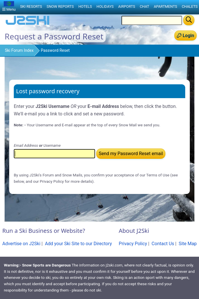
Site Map (188, 243)
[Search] (188, 20)
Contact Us (163, 243)
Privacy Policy (133, 243)
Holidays (105, 6)
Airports (126, 6)
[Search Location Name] (151, 20)
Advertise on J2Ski (21, 243)
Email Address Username (37, 145)
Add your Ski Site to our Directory (78, 243)
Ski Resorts (31, 6)
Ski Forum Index (19, 50)
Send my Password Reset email (131, 153)
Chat (144, 6)
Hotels (85, 6)
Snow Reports (60, 6)
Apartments (165, 6)
